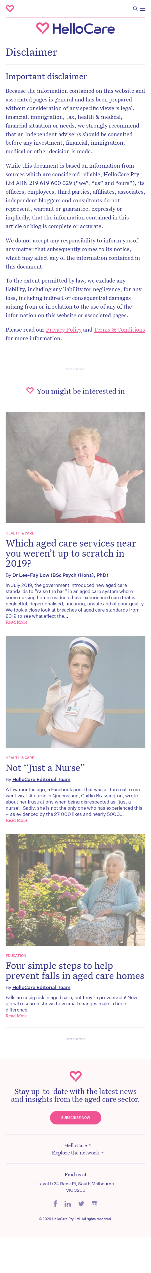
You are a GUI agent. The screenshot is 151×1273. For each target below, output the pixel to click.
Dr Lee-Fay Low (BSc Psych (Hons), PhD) (60, 575)
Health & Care (20, 533)
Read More (17, 622)
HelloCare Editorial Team (41, 779)
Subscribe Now (75, 1117)
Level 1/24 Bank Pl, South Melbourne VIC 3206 (75, 1187)
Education (16, 955)
